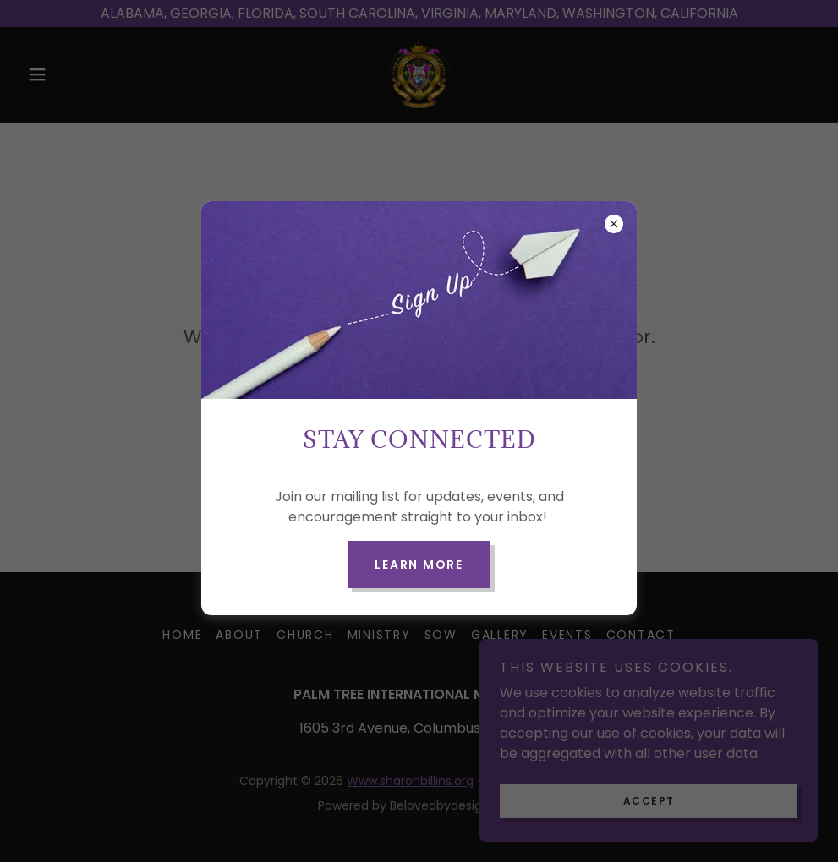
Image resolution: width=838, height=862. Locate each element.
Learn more (419, 564)
